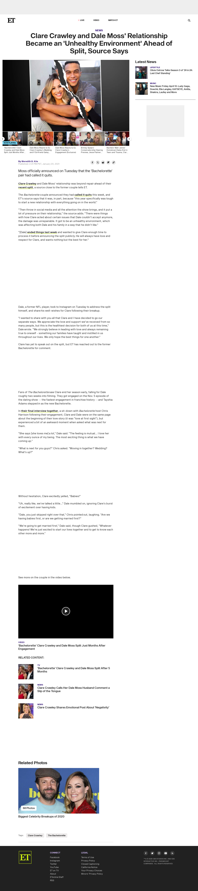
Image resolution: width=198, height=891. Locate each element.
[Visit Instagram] (159, 853)
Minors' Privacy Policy (92, 873)
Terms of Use (87, 857)
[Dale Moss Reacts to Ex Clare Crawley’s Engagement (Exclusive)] (66, 143)
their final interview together (39, 411)
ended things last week (42, 232)
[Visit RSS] (172, 853)
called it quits (83, 195)
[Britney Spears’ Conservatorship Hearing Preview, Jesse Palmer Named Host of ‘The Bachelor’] (92, 143)
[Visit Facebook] (146, 853)
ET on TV (54, 870)
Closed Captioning (90, 864)
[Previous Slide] (2, 139)
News (99, 30)
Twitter (53, 864)
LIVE (82, 20)
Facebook (55, 857)
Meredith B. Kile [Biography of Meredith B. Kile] (30, 161)
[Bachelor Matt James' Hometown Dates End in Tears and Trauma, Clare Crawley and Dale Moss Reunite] (117, 143)
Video (96, 20)
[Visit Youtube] (165, 853)
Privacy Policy (88, 860)
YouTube (54, 867)
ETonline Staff (57, 877)
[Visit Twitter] (152, 853)
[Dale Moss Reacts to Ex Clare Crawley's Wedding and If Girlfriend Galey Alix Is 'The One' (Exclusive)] (40, 143)
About (53, 873)
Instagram (55, 860)
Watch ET (113, 20)
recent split (25, 187)
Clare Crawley (27, 184)
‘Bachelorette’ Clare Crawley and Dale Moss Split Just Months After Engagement (61, 647)
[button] (66, 611)
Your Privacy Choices (91, 870)
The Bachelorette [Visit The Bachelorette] (57, 835)
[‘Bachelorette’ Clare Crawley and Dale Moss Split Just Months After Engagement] (15, 143)
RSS (52, 880)
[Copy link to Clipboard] (113, 163)
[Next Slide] (129, 139)
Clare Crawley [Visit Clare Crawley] (35, 835)
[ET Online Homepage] (11, 20)
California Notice (89, 867)
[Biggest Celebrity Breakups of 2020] (65, 791)
